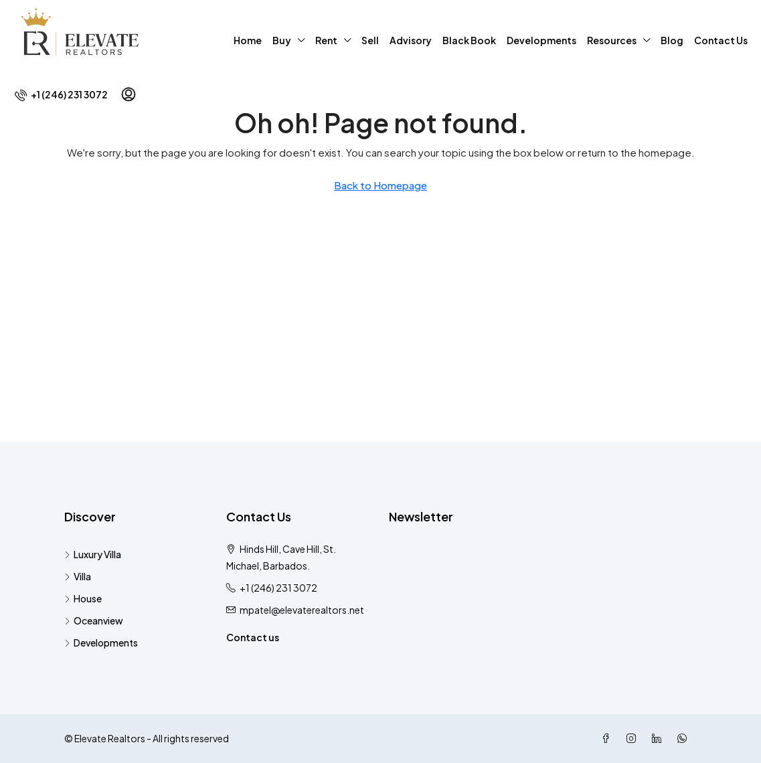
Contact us (252, 637)
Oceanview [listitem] (93, 620)
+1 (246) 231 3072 (278, 588)
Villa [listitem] (77, 576)
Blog (672, 40)
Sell (370, 40)
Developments (541, 40)
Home (248, 40)
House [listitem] (83, 598)
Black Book (469, 40)
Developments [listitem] (101, 643)
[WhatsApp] (684, 738)
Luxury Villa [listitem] (92, 554)
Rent (326, 40)
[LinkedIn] (659, 738)
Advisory (411, 40)
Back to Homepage (380, 185)
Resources (612, 40)
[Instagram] (633, 738)
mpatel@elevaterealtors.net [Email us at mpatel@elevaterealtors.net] (302, 610)
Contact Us (721, 40)
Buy (281, 40)
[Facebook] (608, 738)
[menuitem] (61, 94)
